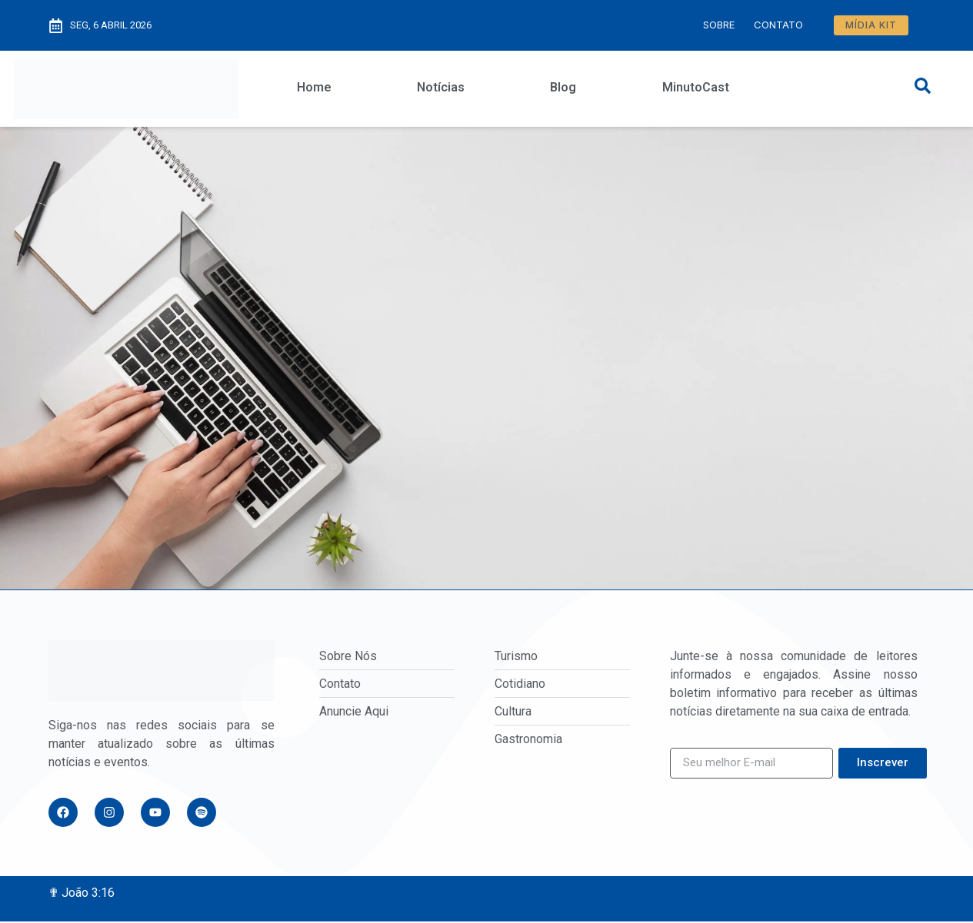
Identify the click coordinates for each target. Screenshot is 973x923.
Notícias (441, 87)
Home (314, 87)
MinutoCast (695, 87)
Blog (563, 87)
